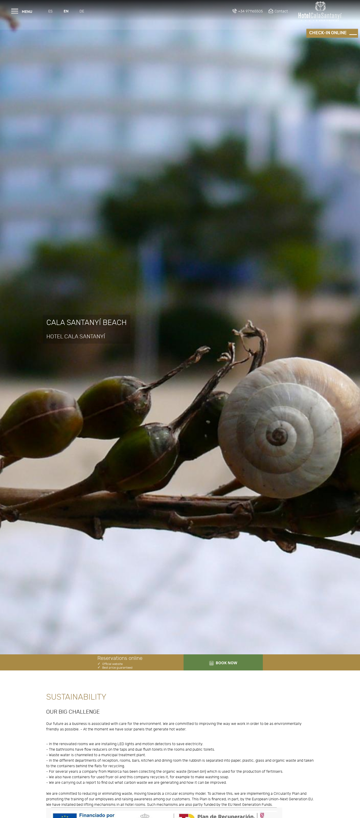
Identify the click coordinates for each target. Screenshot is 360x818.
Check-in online (328, 33)
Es (50, 11)
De (81, 11)
